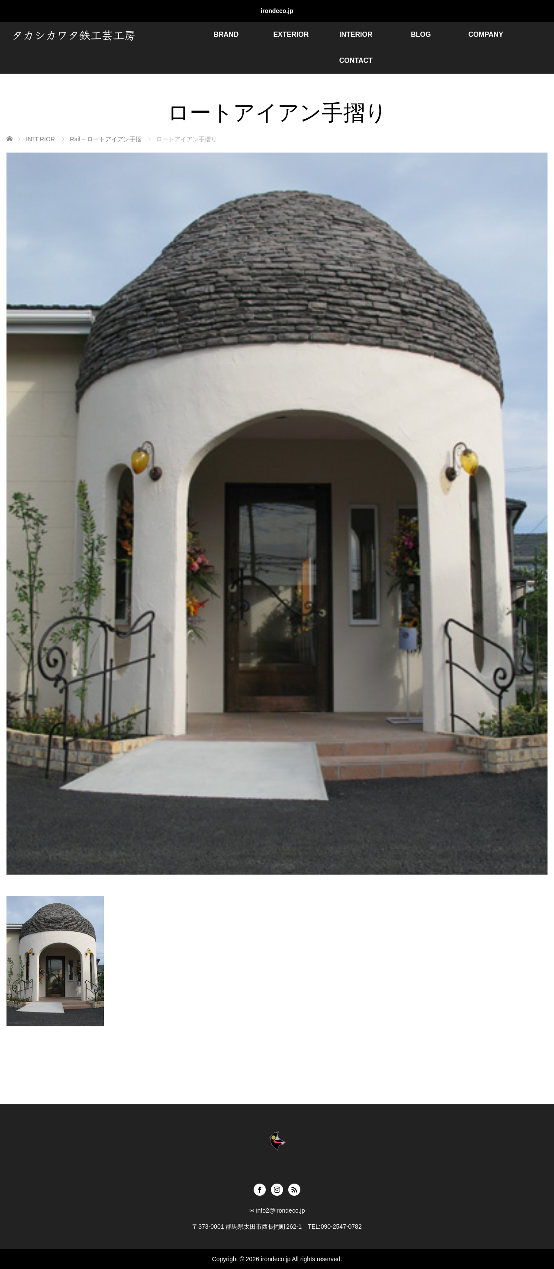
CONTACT (356, 60)
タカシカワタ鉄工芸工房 (73, 34)
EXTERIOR (291, 34)
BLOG (421, 34)
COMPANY (485, 34)
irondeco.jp (277, 10)
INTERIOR (355, 34)
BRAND (225, 34)
